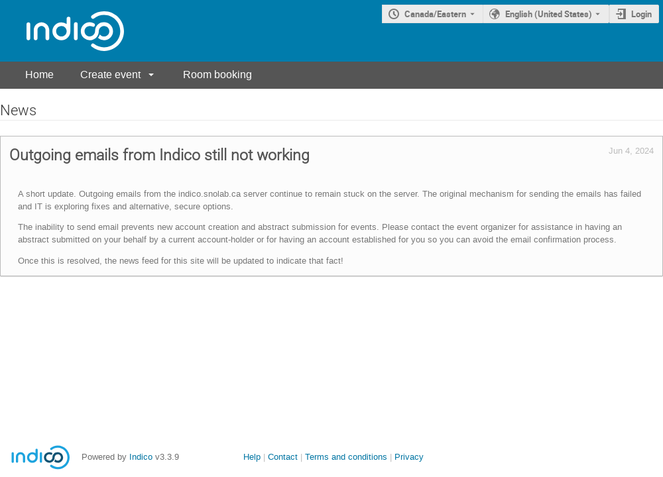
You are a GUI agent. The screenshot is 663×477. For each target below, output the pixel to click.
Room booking (217, 74)
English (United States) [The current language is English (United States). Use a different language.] (548, 14)
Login (641, 14)
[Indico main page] (62, 31)
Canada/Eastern (435, 14)
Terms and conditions (346, 456)
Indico (140, 456)
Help (252, 456)
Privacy (409, 456)
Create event (110, 74)
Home (39, 74)
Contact (283, 456)
